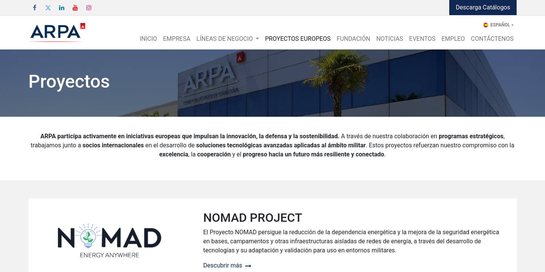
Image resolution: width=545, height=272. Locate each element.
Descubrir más (227, 265)
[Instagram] (89, 8)
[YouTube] (75, 8)
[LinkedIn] (62, 8)
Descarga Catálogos (483, 7)
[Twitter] (48, 8)
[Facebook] (34, 8)
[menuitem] (148, 38)
